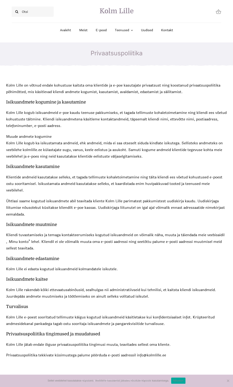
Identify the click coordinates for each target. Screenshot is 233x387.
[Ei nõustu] (228, 381)
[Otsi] (33, 12)
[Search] (17, 12)
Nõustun (178, 380)
